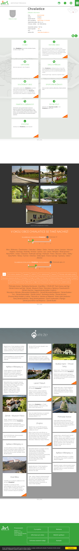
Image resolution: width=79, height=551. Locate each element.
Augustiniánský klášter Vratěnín (45, 290)
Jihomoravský (40, 15)
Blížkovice (14, 250)
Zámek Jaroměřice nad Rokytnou (34, 300)
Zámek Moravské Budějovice (50, 292)
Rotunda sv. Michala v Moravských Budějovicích (23, 292)
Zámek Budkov (66, 292)
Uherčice (33, 256)
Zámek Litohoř (36, 294)
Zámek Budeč (51, 300)
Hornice (51, 250)
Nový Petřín (10, 254)
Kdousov (70, 250)
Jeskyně (75, 278)
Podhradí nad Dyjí (35, 254)
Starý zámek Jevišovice (20, 298)
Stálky (70, 254)
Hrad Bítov (41, 286)
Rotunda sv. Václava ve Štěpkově (42, 296)
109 (39, 28)
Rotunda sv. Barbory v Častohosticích (56, 288)
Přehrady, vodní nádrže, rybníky (67, 274)
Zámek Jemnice (60, 294)
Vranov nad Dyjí (51, 256)
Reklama (59, 529)
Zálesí (68, 256)
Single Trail (37, 282)
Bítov (8, 250)
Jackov (57, 250)
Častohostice (23, 250)
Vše (4, 274)
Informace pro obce (37, 535)
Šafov (64, 254)
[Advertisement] (39, 152)
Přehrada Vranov (15, 286)
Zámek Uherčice (27, 290)
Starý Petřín (12, 256)
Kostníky (27, 252)
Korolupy (19, 252)
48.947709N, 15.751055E (43, 20)
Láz (44, 252)
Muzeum (44, 282)
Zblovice (39, 258)
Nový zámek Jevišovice (37, 298)
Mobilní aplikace (58, 535)
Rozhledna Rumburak (29, 286)
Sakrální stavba (66, 282)
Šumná (25, 256)
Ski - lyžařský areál (44, 274)
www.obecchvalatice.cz (43, 32)
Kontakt (59, 540)
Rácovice (58, 254)
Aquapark (26, 274)
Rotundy (68, 278)
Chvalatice (36, 8)
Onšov (18, 254)
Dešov (45, 250)
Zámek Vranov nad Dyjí (17, 288)
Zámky (38, 278)
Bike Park (28, 282)
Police (52, 254)
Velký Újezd (41, 256)
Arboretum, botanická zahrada (10, 278)
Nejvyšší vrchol (19, 282)
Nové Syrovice (64, 252)
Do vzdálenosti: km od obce (33, 237)
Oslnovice (24, 254)
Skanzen (54, 274)
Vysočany (61, 256)
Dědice (39, 250)
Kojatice (12, 252)
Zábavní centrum (54, 282)
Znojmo (39, 18)
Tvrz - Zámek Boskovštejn (20, 294)
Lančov (39, 252)
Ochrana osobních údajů (37, 540)
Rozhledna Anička (48, 294)
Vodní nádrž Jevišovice (62, 296)
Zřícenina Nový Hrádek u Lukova (19, 296)
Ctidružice (32, 250)
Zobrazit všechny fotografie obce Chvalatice (39, 225)
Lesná (49, 252)
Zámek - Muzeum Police (34, 288)
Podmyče (46, 254)
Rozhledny (24, 278)
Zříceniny (44, 278)
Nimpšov (55, 252)
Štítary (20, 256)
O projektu (37, 529)
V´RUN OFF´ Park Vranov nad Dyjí (58, 286)
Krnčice (33, 252)
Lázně (11, 282)
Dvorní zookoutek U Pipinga (55, 298)
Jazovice (63, 250)
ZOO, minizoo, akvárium (14, 274)
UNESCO (34, 274)
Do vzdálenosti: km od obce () (31, 262)
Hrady (31, 278)
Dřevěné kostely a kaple (56, 278)
